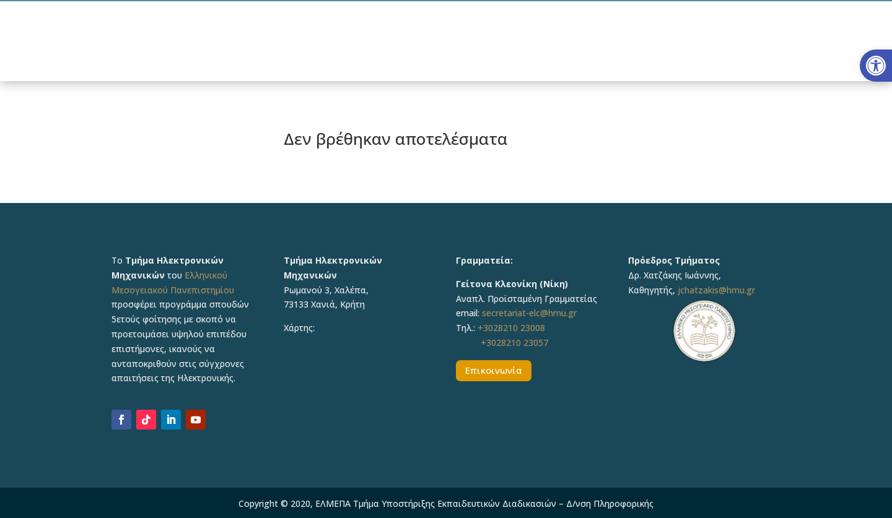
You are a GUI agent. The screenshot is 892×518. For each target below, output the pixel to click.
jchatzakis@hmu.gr (716, 290)
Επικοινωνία (493, 370)
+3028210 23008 (511, 328)
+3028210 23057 (514, 342)
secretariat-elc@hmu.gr (529, 313)
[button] (876, 66)
